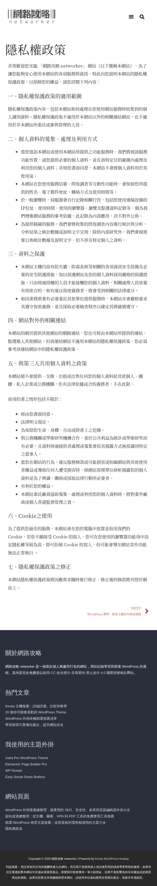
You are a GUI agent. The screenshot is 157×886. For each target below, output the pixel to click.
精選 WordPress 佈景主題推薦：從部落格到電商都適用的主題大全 (55, 823)
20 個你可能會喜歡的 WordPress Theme (35, 712)
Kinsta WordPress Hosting (112, 858)
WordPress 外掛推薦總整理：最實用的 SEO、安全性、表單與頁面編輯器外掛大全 (67, 810)
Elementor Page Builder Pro (26, 764)
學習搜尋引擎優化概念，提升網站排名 (34, 725)
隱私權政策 (13, 829)
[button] (131, 16)
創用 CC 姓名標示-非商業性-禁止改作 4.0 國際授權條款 (85, 673)
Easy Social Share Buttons (25, 777)
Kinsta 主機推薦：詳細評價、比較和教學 (36, 706)
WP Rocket (13, 770)
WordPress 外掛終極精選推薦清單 (31, 718)
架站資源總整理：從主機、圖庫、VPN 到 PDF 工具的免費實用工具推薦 (59, 816)
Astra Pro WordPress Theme (26, 758)
